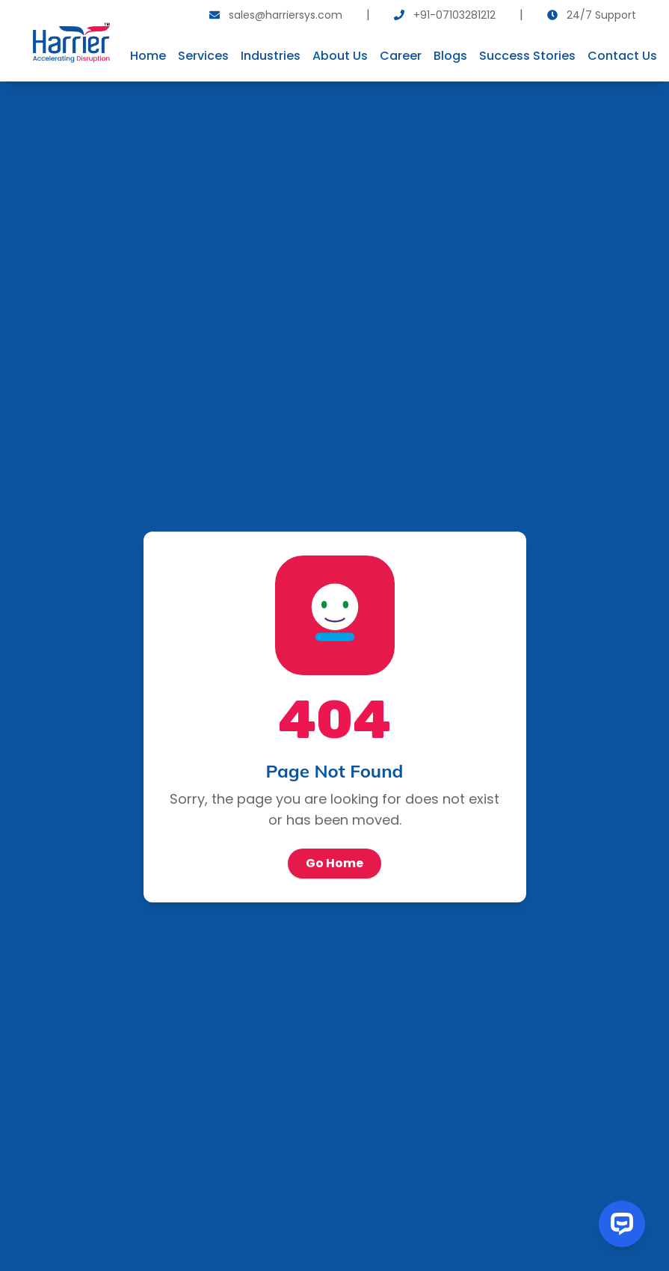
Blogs (450, 55)
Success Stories (527, 55)
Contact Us (622, 55)
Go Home (334, 863)
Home (148, 55)
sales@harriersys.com (285, 14)
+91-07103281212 (454, 14)
